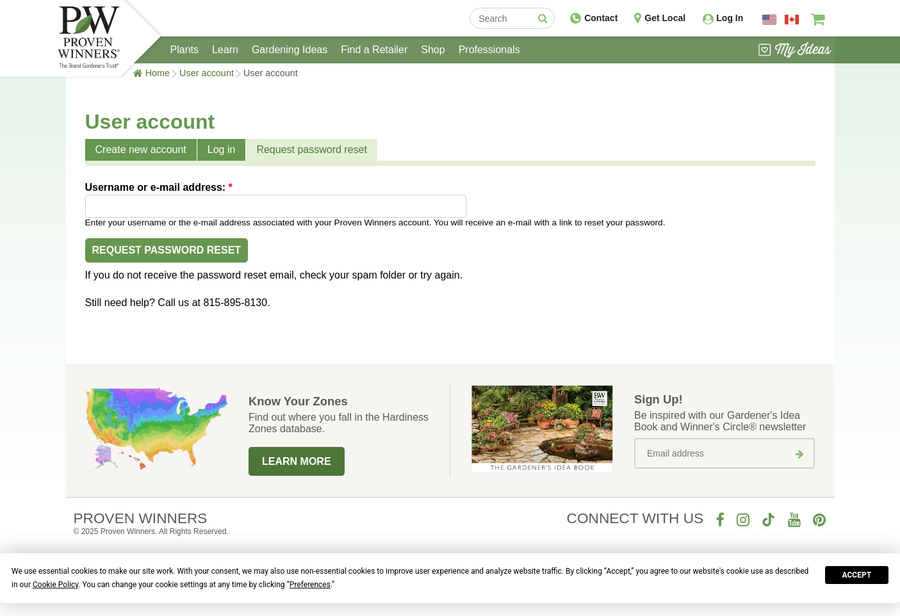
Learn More (296, 461)
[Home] (88, 38)
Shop (433, 49)
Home (157, 73)
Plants (184, 49)
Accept (857, 575)
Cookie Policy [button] (55, 584)
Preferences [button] (310, 584)
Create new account (140, 149)
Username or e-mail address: (159, 187)
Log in (222, 149)
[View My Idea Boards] (794, 51)
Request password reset (311, 149)
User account (206, 73)
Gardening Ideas (289, 49)
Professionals (489, 49)
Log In (729, 18)
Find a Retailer (374, 49)
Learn (225, 49)
